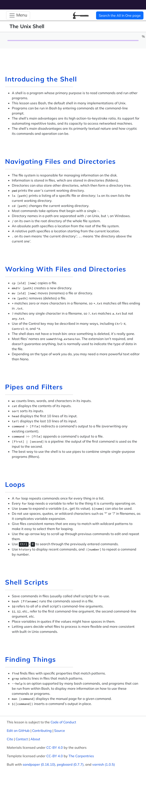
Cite (10, 739)
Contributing (42, 730)
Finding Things (30, 659)
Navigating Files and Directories (60, 161)
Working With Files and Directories (65, 269)
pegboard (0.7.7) (70, 764)
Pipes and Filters (34, 387)
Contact (22, 739)
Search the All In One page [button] (120, 15)
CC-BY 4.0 (54, 747)
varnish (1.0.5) (103, 764)
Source (59, 730)
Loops (15, 484)
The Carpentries (81, 756)
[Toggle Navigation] (18, 15)
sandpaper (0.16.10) (39, 764)
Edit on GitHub (18, 730)
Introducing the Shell (41, 79)
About (35, 739)
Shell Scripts (26, 582)
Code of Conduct (63, 722)
